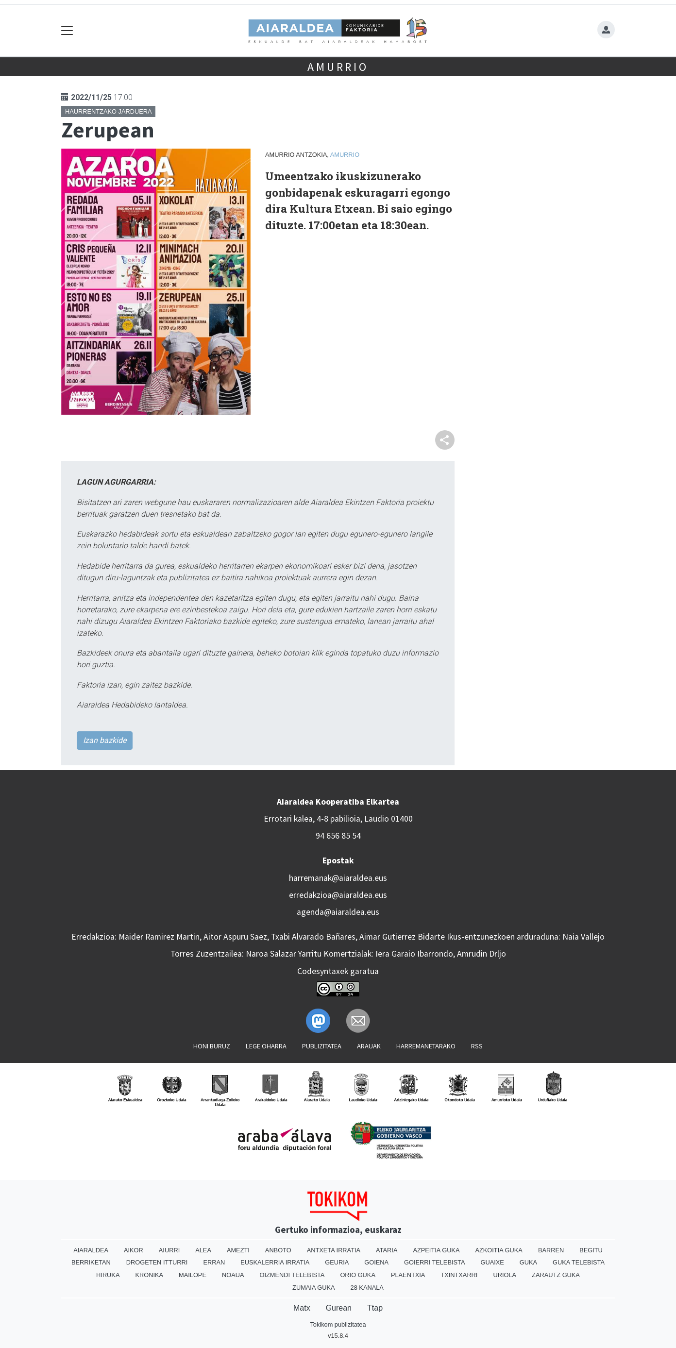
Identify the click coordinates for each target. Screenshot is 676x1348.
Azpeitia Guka (436, 1250)
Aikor (133, 1250)
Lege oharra (266, 1046)
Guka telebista (579, 1262)
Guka (528, 1262)
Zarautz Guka (556, 1275)
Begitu (591, 1250)
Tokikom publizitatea (338, 1324)
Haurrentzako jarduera (108, 111)
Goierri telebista (434, 1262)
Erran (214, 1262)
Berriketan (91, 1262)
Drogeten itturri (157, 1262)
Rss (477, 1046)
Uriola (504, 1275)
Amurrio (338, 66)
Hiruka (107, 1275)
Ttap (375, 1308)
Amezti (238, 1250)
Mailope (192, 1275)
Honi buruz (211, 1046)
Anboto (278, 1250)
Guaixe (492, 1262)
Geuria (337, 1262)
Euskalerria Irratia (274, 1262)
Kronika (149, 1275)
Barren (551, 1250)
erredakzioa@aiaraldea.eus (338, 895)
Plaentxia (408, 1275)
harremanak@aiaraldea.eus (338, 878)
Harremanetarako (426, 1046)
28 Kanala (367, 1287)
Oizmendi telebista (291, 1275)
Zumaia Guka (313, 1287)
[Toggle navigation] (67, 30)
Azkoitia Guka (498, 1250)
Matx (301, 1308)
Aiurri (169, 1250)
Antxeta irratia (333, 1250)
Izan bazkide (104, 740)
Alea (203, 1250)
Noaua (233, 1275)
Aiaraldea (90, 1250)
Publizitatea (321, 1046)
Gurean (339, 1308)
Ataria (386, 1250)
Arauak (369, 1046)
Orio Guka (357, 1275)
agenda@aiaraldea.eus (338, 912)
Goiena (376, 1262)
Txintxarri (458, 1275)
